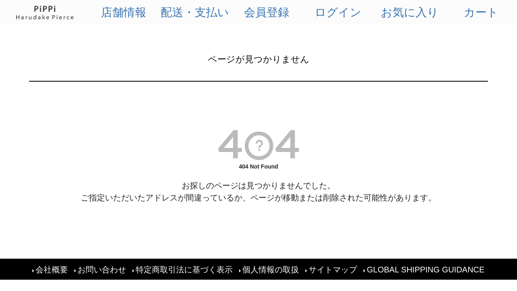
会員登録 (266, 12)
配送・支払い (195, 12)
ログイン (338, 12)
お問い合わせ (102, 269)
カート (481, 12)
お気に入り (410, 12)
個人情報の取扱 (270, 269)
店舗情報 (123, 12)
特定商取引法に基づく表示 (184, 269)
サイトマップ (333, 269)
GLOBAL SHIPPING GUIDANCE (426, 269)
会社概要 (52, 269)
